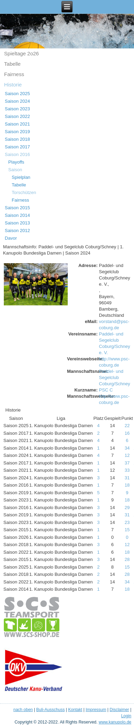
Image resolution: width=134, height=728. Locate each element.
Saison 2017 (17, 146)
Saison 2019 (17, 131)
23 (127, 522)
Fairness (14, 74)
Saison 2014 (17, 215)
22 (127, 425)
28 (127, 559)
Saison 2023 (17, 108)
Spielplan (21, 177)
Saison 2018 (17, 139)
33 (127, 470)
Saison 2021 (17, 124)
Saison (15, 169)
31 (127, 477)
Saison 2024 (17, 101)
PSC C (106, 390)
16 (127, 433)
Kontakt (75, 709)
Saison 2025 (17, 93)
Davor (11, 238)
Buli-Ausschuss (50, 709)
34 (127, 448)
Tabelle (12, 64)
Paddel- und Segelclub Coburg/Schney (114, 377)
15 (127, 529)
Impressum (96, 709)
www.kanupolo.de (115, 722)
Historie (13, 84)
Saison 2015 (17, 207)
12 (127, 455)
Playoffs (16, 162)
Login (126, 715)
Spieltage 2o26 (21, 53)
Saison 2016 (17, 154)
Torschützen (24, 192)
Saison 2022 (17, 116)
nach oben (23, 709)
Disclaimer (119, 709)
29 (127, 507)
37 (127, 463)
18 (127, 485)
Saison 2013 (17, 222)
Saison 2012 (17, 230)
